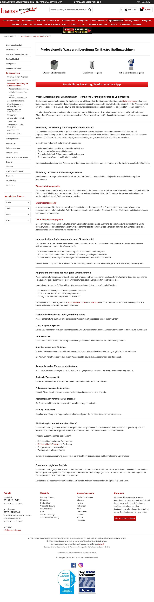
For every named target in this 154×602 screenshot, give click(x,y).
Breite (8, 203)
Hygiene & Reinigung (14, 171)
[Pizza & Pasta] (36, 24)
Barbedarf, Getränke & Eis (17, 54)
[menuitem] (71, 9)
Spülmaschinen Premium (17, 77)
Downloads (81, 520)
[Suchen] (90, 9)
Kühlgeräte (10, 143)
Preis (8, 220)
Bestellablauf (45, 503)
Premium (95, 302)
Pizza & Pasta (12, 153)
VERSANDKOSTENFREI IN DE (87, 2)
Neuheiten (10, 185)
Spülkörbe (11, 121)
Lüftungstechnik (12, 139)
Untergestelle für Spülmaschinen (14, 110)
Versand (101, 544)
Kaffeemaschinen (13, 148)
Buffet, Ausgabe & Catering (17, 157)
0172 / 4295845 (12, 512)
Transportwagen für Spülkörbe (15, 126)
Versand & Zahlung (47, 506)
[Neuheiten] (137, 24)
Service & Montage (47, 515)
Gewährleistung (46, 509)
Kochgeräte (11, 64)
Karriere (80, 503)
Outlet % (9, 176)
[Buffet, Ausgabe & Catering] (56, 24)
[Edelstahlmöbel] (69, 20)
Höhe (8, 215)
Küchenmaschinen (13, 68)
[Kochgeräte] (83, 20)
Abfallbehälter (13, 130)
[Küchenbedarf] (28, 20)
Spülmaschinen (13, 73)
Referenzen (81, 506)
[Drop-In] (73, 24)
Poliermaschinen (14, 133)
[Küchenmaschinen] (98, 20)
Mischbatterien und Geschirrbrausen (15, 105)
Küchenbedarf (12, 50)
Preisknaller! (11, 180)
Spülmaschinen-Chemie (48, 444)
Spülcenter (11, 115)
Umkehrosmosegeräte (18, 92)
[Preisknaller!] (125, 24)
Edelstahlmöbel (12, 59)
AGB (79, 509)
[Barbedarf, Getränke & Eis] (48, 20)
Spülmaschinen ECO (15, 80)
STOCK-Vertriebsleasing (49, 517)
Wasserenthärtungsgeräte (19, 89)
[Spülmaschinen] (116, 20)
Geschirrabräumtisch (15, 118)
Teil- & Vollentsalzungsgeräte (18, 96)
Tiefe (8, 209)
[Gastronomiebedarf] (11, 20)
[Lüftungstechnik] (132, 20)
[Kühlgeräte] (147, 20)
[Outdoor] (83, 24)
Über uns (80, 500)
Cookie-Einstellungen (85, 497)
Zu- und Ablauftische (15, 101)
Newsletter (44, 500)
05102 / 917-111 (12, 500)
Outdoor (9, 167)
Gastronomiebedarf (14, 45)
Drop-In (9, 162)
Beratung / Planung (47, 497)
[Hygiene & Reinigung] (98, 24)
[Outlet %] (113, 24)
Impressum (81, 515)
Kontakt (80, 517)
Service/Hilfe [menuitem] (143, 2)
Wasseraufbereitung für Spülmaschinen (17, 84)
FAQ (42, 512)
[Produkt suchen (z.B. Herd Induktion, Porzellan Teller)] (71, 9)
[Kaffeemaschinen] (19, 24)
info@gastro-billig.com (12, 530)
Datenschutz (82, 512)
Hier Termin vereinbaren (125, 518)
